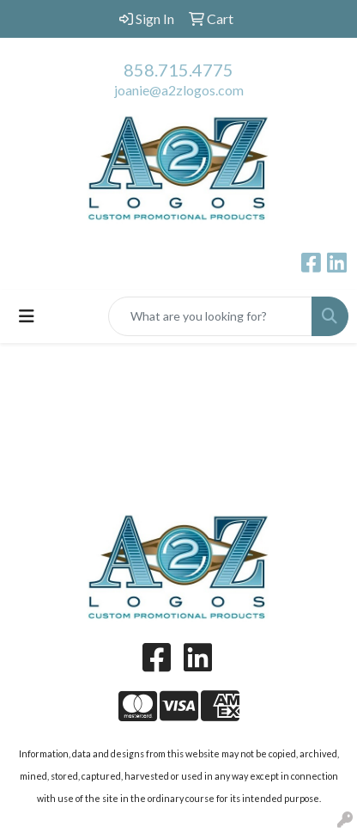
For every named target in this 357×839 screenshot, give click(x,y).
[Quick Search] (210, 316)
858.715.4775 (178, 69)
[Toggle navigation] (27, 315)
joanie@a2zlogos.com (179, 90)
